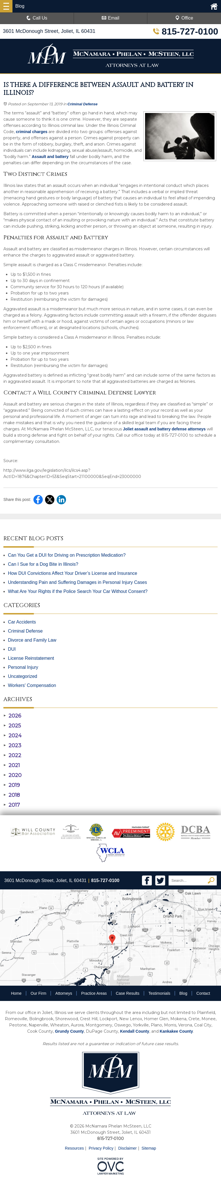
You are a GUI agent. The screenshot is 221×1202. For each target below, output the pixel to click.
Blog (183, 993)
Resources (74, 1148)
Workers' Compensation (32, 685)
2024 (12, 735)
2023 (12, 745)
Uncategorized (22, 676)
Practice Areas (94, 993)
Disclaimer (127, 1148)
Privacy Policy (101, 1148)
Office (184, 18)
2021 (11, 765)
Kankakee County (176, 1031)
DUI (12, 649)
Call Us (36, 18)
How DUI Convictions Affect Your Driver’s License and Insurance (72, 573)
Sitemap (149, 1148)
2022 (12, 755)
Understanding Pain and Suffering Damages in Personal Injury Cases (77, 582)
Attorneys (63, 993)
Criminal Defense (82, 104)
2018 (11, 795)
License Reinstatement (31, 658)
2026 (12, 716)
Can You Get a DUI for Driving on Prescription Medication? (67, 555)
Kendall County (134, 1031)
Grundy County (69, 1031)
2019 (11, 785)
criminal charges (31, 131)
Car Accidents (22, 622)
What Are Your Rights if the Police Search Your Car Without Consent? (78, 591)
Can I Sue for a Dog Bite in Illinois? (43, 564)
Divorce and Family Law (32, 640)
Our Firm (38, 993)
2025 (12, 726)
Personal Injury (23, 667)
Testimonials (159, 993)
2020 (12, 775)
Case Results (127, 993)
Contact (203, 993)
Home (16, 993)
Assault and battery (50, 156)
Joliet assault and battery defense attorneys (164, 429)
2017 (11, 805)
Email (110, 18)
